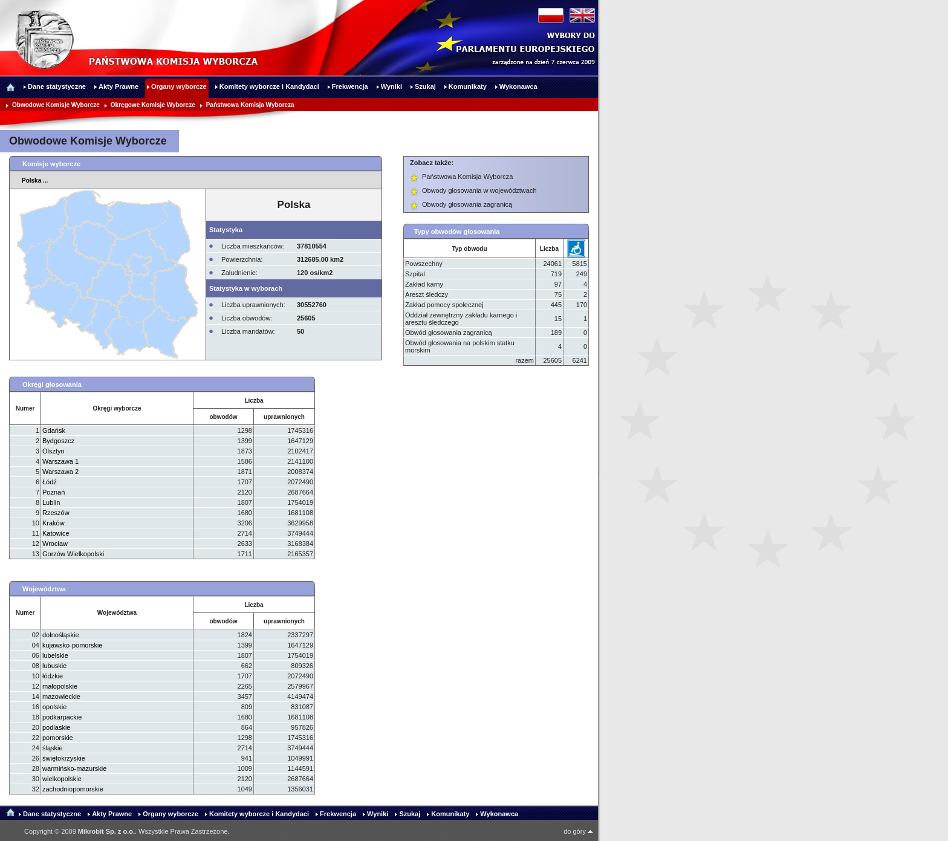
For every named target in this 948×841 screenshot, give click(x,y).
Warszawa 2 (60, 471)
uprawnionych (284, 417)
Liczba (549, 248)
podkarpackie (62, 717)
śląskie (52, 748)
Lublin (51, 502)
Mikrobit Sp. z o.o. (106, 831)
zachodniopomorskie (72, 789)
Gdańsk (53, 430)
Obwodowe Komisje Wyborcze (56, 105)
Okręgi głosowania (52, 384)
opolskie (54, 706)
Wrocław (55, 543)
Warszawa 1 (60, 461)
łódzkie (52, 676)
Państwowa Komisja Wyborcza (250, 105)
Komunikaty (450, 813)
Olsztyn (53, 451)
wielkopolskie (62, 778)
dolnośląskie (60, 634)
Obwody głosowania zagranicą (467, 204)
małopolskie (59, 686)
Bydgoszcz (58, 440)
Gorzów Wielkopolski (73, 553)
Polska (31, 180)
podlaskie (56, 727)
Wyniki (377, 813)
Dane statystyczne (52, 813)
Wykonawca (499, 813)
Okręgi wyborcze (117, 408)
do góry (578, 831)
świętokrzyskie (63, 758)
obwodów (223, 417)
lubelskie (55, 655)
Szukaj (409, 813)
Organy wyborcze (170, 813)
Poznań (53, 492)
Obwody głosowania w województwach (479, 190)
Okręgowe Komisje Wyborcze (153, 105)
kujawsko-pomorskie (72, 645)
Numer (25, 408)
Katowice (56, 533)
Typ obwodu (469, 248)
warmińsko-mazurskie (74, 768)
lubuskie (54, 665)
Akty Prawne (112, 813)
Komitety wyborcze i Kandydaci (259, 813)
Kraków (53, 523)
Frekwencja (338, 813)
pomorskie (57, 737)
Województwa (44, 589)
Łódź (49, 481)
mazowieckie (61, 696)
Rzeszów (56, 512)
